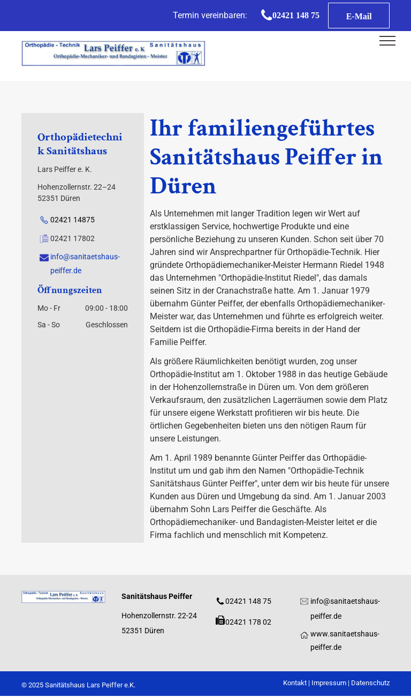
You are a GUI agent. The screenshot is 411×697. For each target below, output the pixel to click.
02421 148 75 (248, 601)
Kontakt (295, 683)
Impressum (328, 683)
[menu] (387, 41)
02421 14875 (72, 219)
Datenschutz (370, 683)
